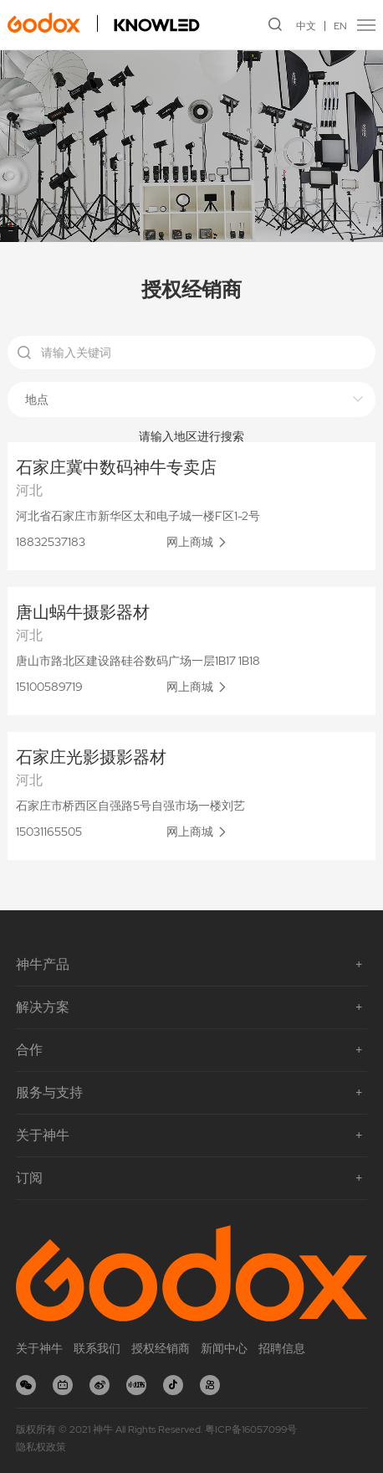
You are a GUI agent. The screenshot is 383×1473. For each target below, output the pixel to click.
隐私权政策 (41, 1447)
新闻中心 (224, 1348)
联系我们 (97, 1348)
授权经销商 (160, 1348)
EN (340, 26)
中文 (306, 26)
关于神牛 (39, 1348)
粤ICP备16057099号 (251, 1429)
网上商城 (189, 541)
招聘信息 (281, 1348)
